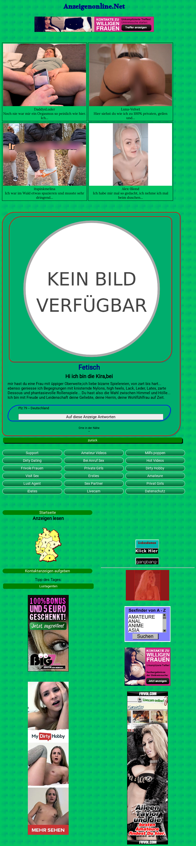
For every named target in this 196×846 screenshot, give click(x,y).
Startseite (47, 512)
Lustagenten (48, 586)
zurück (92, 440)
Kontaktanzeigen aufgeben (47, 571)
